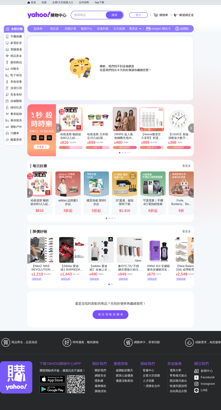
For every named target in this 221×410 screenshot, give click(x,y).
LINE (204, 390)
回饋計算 (70, 28)
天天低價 (119, 28)
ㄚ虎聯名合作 (151, 385)
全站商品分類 (178, 391)
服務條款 (100, 385)
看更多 (135, 28)
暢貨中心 (86, 28)
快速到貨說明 (178, 385)
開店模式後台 (178, 380)
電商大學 (175, 370)
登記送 (54, 28)
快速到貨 (103, 28)
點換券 (38, 28)
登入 (138, 14)
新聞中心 (207, 371)
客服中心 (148, 370)
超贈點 (182, 29)
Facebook (208, 377)
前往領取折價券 (111, 314)
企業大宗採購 (151, 375)
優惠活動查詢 (124, 380)
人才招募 (148, 380)
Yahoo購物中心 (46, 15)
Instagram (208, 383)
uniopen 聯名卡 (158, 29)
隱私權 (99, 380)
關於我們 (100, 370)
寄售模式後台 (178, 375)
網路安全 (100, 375)
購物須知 (100, 391)
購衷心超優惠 (124, 375)
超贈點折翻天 (124, 370)
